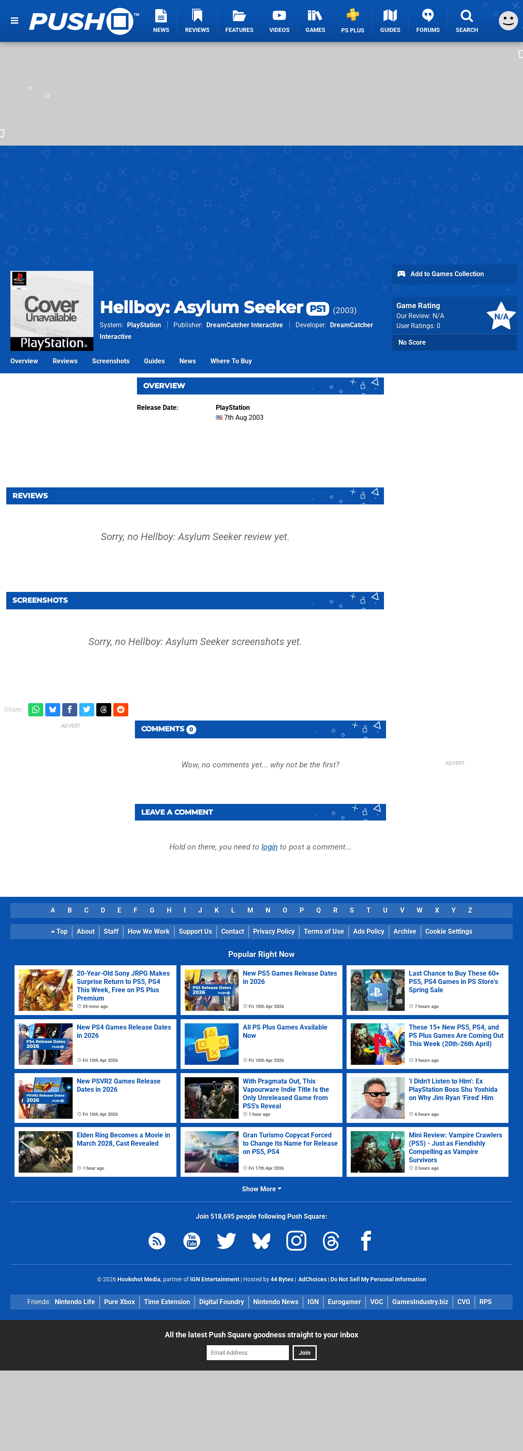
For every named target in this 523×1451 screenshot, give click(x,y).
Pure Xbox (119, 1302)
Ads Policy (368, 931)
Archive (404, 931)
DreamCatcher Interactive (244, 325)
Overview (24, 361)
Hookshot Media (139, 1279)
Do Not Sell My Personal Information (378, 1279)
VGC (376, 1302)
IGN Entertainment (215, 1279)
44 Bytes (282, 1279)
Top (59, 931)
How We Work (149, 931)
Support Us (195, 931)
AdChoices (312, 1279)
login (270, 847)
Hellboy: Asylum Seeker (214, 307)
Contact (232, 931)
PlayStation (144, 325)
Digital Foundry (221, 1302)
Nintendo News (275, 1302)
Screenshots (111, 361)
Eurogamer (344, 1302)
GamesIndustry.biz (420, 1302)
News (187, 361)
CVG (463, 1302)
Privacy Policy (274, 931)
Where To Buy (231, 361)
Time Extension (167, 1302)
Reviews (65, 361)
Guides (154, 361)
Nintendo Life (75, 1302)
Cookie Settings (448, 931)
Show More (261, 1189)
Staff (111, 931)
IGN (313, 1302)
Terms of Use (324, 931)
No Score (412, 342)
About (86, 931)
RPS (485, 1302)
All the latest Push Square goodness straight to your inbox (261, 1334)
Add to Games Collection (440, 274)
